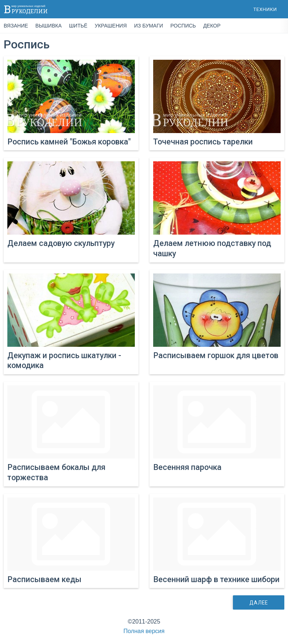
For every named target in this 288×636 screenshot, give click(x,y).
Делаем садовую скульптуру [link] (61, 243)
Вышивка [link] (48, 26)
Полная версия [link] (144, 631)
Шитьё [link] (78, 26)
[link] (71, 96)
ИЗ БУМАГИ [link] (148, 26)
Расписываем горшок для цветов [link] (215, 355)
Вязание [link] (16, 26)
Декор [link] (211, 26)
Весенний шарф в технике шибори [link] (216, 579)
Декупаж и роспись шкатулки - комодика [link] (64, 360)
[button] (265, 9)
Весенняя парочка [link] (187, 467)
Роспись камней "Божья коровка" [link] (69, 141)
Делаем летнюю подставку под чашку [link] (212, 248)
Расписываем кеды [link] (44, 579)
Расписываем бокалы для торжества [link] (56, 472)
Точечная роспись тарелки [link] (203, 141)
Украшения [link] (111, 26)
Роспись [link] (183, 26)
